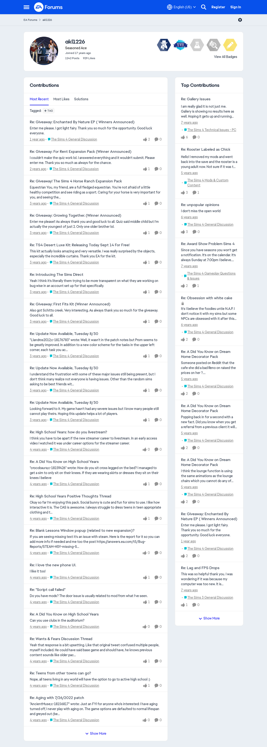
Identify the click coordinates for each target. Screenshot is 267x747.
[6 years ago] (189, 217)
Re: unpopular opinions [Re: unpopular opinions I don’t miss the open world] (200, 204)
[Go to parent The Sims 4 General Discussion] (71, 139)
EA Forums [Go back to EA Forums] (30, 20)
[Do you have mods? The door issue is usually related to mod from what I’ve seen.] (96, 595)
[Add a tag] (49, 111)
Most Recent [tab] (39, 99)
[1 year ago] (37, 139)
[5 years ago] (189, 173)
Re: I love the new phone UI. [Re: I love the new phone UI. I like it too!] (53, 565)
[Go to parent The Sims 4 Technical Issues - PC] (209, 129)
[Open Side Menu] (26, 7)
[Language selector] (181, 7)
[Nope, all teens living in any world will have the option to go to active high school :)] (96, 679)
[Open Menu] (240, 20)
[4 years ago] (38, 449)
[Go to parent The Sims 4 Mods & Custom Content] (209, 183)
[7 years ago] (189, 122)
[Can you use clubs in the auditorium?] (96, 620)
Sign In (235, 7)
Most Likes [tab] (61, 99)
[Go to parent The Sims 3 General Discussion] (207, 597)
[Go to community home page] (48, 7)
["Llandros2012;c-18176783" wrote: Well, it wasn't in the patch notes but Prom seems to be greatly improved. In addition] (96, 344)
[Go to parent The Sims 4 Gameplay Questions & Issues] (209, 276)
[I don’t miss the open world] (209, 210)
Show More (95, 733)
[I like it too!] (96, 571)
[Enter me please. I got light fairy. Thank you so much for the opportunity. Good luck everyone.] (96, 131)
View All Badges (225, 57)
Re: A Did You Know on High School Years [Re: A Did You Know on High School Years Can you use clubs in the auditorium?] (64, 614)
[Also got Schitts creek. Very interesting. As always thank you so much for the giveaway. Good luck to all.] (96, 313)
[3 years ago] (38, 203)
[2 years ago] (38, 169)
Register (218, 7)
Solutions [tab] (81, 99)
